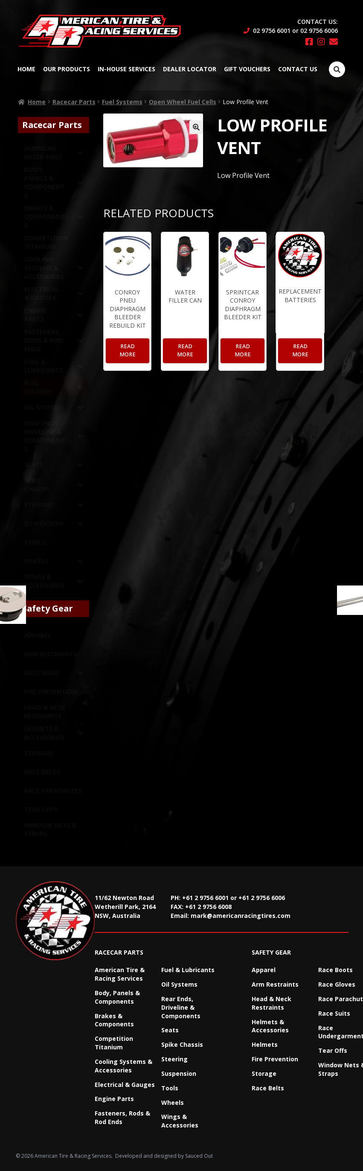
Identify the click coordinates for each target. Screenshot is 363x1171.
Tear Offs (332, 1050)
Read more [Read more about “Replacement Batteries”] (300, 350)
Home (26, 69)
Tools (169, 1088)
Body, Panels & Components (117, 997)
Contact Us (297, 69)
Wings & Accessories (179, 1121)
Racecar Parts (74, 102)
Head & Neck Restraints (271, 1003)
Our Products (66, 69)
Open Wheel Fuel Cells (182, 102)
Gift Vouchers (247, 69)
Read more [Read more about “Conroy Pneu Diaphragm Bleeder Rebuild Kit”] (127, 350)
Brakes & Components (114, 1020)
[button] (196, 127)
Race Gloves (336, 984)
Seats (170, 1030)
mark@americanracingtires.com (240, 916)
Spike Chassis (182, 1044)
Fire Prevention (275, 1059)
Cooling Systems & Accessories (123, 1065)
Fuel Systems (122, 102)
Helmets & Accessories (270, 1026)
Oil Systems (179, 984)
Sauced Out (199, 1155)
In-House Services (126, 69)
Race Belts (268, 1088)
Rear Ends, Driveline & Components (180, 1007)
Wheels (172, 1102)
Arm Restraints (275, 984)
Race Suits (334, 1013)
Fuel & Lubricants (188, 970)
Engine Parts (114, 1099)
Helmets (265, 1044)
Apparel (264, 970)
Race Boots (335, 970)
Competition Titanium (114, 1042)
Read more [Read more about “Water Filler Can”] (185, 350)
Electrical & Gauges (125, 1085)
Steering (174, 1059)
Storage (264, 1073)
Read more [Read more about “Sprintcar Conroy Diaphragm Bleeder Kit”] (243, 350)
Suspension (178, 1073)
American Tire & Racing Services (120, 974)
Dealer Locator (189, 69)
